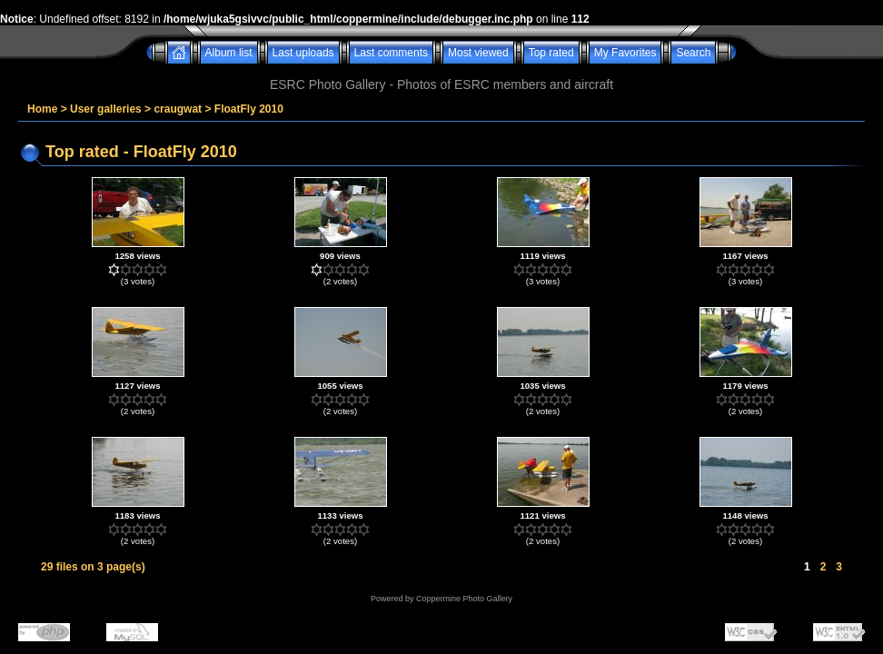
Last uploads (303, 52)
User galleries (106, 109)
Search (693, 52)
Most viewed (478, 52)
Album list (229, 52)
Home (42, 109)
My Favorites (625, 52)
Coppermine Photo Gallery (464, 598)
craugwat (178, 109)
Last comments (391, 52)
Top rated (551, 52)
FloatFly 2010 (248, 109)
